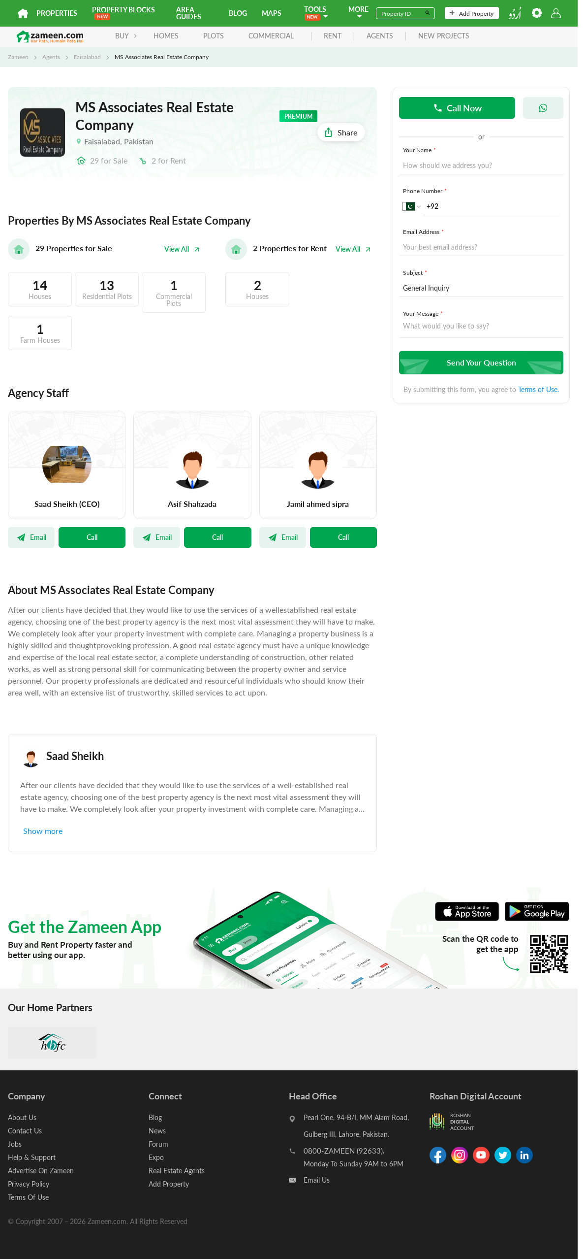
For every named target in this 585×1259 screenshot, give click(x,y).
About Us (22, 1117)
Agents (51, 57)
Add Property (471, 13)
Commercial (271, 35)
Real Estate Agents (177, 1170)
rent (332, 36)
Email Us (317, 1180)
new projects (443, 36)
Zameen (18, 57)
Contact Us (25, 1130)
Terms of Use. (538, 389)
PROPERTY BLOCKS (123, 12)
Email (31, 537)
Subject (416, 272)
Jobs (15, 1144)
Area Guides (188, 13)
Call (92, 537)
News (157, 1130)
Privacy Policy (28, 1184)
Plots (213, 35)
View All (182, 249)
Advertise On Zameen (41, 1170)
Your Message (424, 313)
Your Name (420, 150)
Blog (238, 13)
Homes (166, 35)
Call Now (457, 107)
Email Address (424, 231)
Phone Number (426, 191)
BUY (126, 35)
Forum (158, 1144)
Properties (56, 13)
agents (380, 36)
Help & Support (32, 1157)
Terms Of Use (28, 1197)
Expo (156, 1157)
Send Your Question (480, 362)
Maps (271, 13)
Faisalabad (87, 57)
